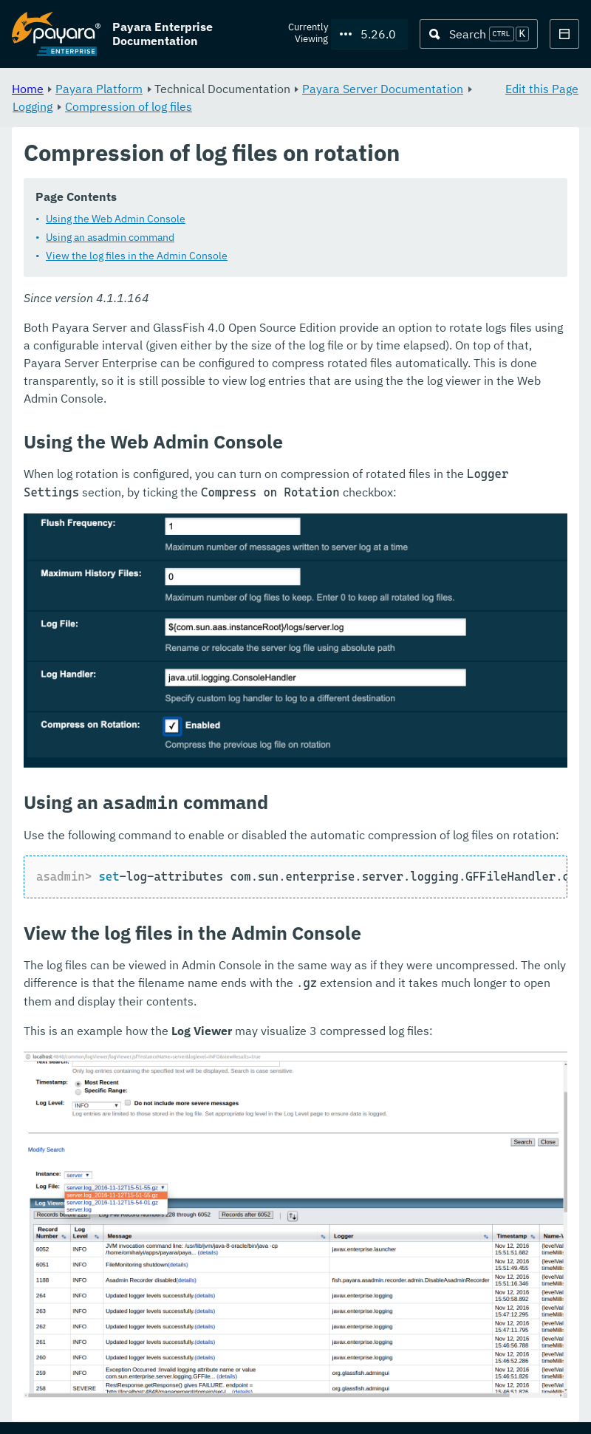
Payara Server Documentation (382, 88)
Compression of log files (128, 106)
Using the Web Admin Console (115, 219)
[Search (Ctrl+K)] (479, 34)
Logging (32, 106)
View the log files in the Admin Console (137, 256)
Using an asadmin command (110, 238)
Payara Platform (99, 88)
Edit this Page (541, 88)
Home (28, 88)
